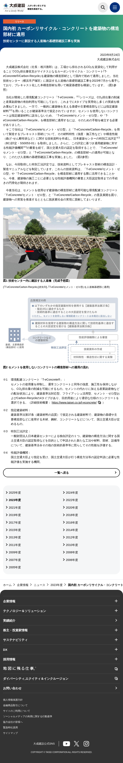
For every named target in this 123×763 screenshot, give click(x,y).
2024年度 (72, 492)
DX (5, 649)
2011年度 (15, 545)
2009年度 (15, 552)
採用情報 (9, 659)
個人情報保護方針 (13, 699)
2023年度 (15, 500)
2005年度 (15, 567)
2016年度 (72, 522)
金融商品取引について (15, 705)
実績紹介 (9, 620)
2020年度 (72, 507)
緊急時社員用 (10, 727)
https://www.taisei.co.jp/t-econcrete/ (74, 402)
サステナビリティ (15, 640)
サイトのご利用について (16, 710)
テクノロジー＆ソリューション (24, 611)
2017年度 (15, 522)
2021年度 (15, 507)
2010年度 (72, 545)
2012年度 (72, 537)
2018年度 (72, 515)
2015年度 (15, 530)
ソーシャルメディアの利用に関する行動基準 (27, 716)
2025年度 (15, 492)
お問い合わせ (12, 688)
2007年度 (15, 560)
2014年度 (72, 530)
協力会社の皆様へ (13, 722)
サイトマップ (10, 733)
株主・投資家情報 (15, 630)
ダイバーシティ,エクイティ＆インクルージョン (35, 678)
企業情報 (9, 601)
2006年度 (72, 560)
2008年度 (72, 552)
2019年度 (15, 515)
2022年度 (72, 500)
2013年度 (15, 537)
